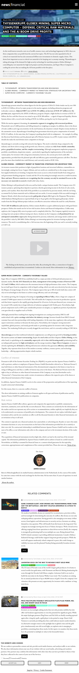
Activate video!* (39, 231)
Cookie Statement (46, 670)
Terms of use (71, 445)
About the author (8, 482)
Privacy (36, 670)
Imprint (29, 670)
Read (24, 550)
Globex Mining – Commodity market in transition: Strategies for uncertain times (40, 90)
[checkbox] (2, 658)
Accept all (13, 663)
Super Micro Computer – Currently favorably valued (28, 93)
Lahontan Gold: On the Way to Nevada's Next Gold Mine (45, 562)
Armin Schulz (33, 71)
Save (39, 663)
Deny (66, 663)
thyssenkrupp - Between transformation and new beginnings (32, 88)
